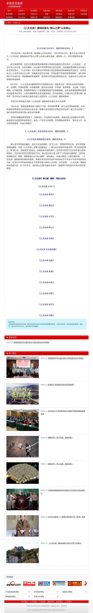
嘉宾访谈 (71, 10)
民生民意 (21, 14)
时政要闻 (34, 10)
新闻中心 (21, 10)
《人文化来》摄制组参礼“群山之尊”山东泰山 (64, 543)
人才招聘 (33, 601)
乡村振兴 (59, 14)
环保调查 (9, 14)
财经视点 (59, 10)
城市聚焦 (9, 17)
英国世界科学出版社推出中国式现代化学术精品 (31, 342)
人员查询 (68, 601)
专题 (46, 14)
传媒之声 (71, 14)
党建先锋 (46, 10)
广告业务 (42, 601)
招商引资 (34, 17)
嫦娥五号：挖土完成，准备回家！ (60, 437)
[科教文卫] (9, 342)
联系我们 (59, 601)
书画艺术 (46, 17)
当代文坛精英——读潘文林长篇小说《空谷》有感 (66, 517)
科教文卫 (34, 14)
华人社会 (21, 17)
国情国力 (59, 17)
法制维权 (83, 14)
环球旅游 (83, 10)
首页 (9, 10)
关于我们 (24, 601)
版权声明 (50, 601)
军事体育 (71, 17)
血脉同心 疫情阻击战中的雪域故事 (61, 384)
